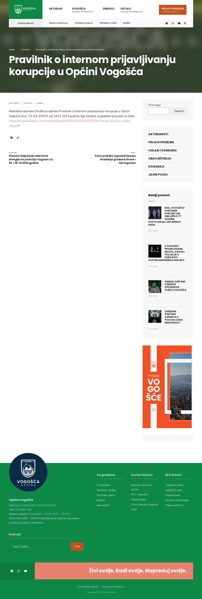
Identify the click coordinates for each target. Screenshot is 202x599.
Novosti (25, 49)
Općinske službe (106, 490)
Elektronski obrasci (88, 587)
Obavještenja (159, 158)
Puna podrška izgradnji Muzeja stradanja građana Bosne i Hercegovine (115, 158)
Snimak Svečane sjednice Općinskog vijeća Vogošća (175, 286)
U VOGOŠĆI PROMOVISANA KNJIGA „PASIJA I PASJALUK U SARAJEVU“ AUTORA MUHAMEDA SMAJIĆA (166, 253)
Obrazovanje (138, 499)
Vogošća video (174, 490)
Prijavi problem (172, 10)
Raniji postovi (159, 195)
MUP (134, 509)
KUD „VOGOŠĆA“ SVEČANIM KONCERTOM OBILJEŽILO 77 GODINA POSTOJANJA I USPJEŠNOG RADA (166, 216)
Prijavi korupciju (58, 23)
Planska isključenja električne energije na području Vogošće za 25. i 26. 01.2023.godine (31, 158)
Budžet (126, 23)
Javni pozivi (157, 175)
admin (40, 103)
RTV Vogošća (139, 494)
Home (12, 49)
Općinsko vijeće (108, 23)
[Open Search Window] (185, 23)
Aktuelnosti (158, 134)
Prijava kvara (172, 495)
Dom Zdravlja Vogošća (144, 504)
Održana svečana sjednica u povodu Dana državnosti (174, 317)
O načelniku (103, 485)
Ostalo (131, 10)
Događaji (156, 167)
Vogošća (82, 10)
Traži (77, 546)
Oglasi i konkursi (162, 150)
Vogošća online (174, 485)
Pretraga (154, 105)
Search (179, 111)
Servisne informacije (177, 500)
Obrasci (108, 8)
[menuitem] (58, 8)
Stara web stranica (112, 587)
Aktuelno (55, 8)
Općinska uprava (84, 23)
